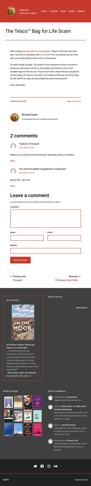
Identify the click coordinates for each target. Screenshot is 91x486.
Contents (54, 11)
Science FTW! (72, 440)
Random (81, 11)
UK (21, 376)
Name (13, 232)
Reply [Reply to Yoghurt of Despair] (12, 161)
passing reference (30, 51)
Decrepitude (72, 397)
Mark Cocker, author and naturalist (22, 373)
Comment (15, 207)
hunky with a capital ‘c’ (28, 13)
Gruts (24, 10)
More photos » (82, 308)
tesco (79, 101)
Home (44, 11)
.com (26, 376)
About (63, 11)
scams (73, 101)
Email (50, 232)
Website (13, 245)
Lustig (19, 155)
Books (72, 11)
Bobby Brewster (69, 425)
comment (46, 54)
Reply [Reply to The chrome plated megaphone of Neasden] (12, 186)
